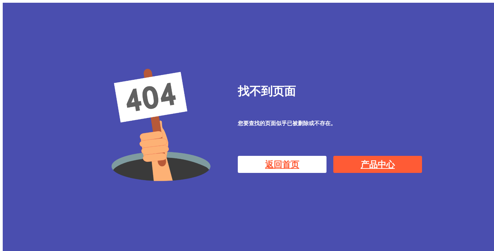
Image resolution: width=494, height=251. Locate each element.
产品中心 (378, 164)
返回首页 (282, 164)
